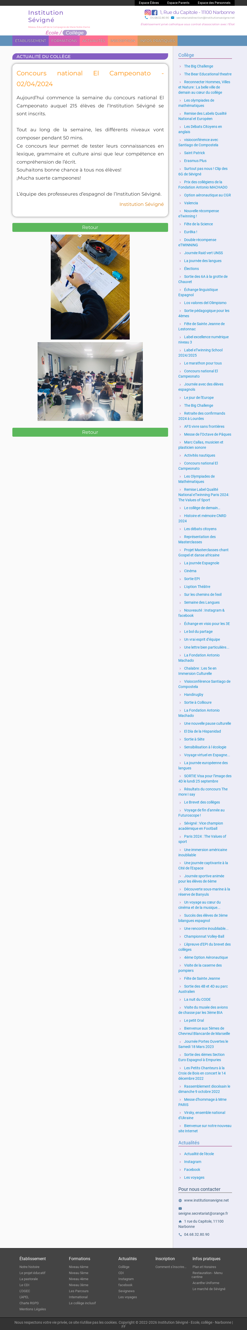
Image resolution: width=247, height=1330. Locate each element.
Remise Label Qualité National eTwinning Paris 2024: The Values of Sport (203, 494)
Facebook (189, 1168)
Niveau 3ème (78, 1284)
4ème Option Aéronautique (203, 956)
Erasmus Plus (192, 161)
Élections (188, 268)
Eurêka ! (187, 232)
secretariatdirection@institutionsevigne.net (203, 17)
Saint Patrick (191, 153)
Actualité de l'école (196, 1152)
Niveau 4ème (78, 1278)
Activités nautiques (196, 455)
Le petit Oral (191, 1019)
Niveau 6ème (78, 1266)
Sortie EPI (189, 578)
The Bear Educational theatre (204, 74)
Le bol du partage (195, 631)
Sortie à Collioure (194, 702)
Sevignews (126, 1290)
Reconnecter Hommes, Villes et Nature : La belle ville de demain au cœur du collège (204, 87)
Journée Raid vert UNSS (200, 253)
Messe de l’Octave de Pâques (204, 434)
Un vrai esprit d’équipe (199, 639)
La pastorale (28, 1278)
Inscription (122, 40)
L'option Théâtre (194, 586)
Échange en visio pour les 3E (204, 623)
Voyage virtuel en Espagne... (204, 754)
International (78, 1296)
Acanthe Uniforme (206, 1282)
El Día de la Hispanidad (199, 730)
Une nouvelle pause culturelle (204, 723)
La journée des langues (199, 260)
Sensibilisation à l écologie (202, 746)
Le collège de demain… (199, 507)
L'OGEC (24, 1290)
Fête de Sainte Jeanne (199, 977)
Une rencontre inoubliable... (203, 927)
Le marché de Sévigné (209, 1288)
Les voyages (191, 1176)
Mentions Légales (32, 1308)
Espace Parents (178, 3)
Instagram (189, 1160)
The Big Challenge (195, 66)
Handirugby (190, 694)
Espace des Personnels (214, 3)
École (52, 33)
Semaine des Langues (199, 602)
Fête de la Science (195, 224)
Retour (90, 227)
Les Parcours (79, 1290)
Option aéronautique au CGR (204, 195)
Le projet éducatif (32, 1272)
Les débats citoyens (197, 528)
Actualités (93, 40)
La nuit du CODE (194, 998)
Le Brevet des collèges (199, 801)
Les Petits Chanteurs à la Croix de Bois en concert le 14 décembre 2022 (202, 1072)
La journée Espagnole (198, 562)
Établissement (30, 40)
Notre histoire (29, 1266)
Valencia (188, 203)
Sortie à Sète (191, 738)
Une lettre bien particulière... (203, 646)
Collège (123, 1266)
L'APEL (24, 1296)
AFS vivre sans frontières (201, 426)
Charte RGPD (29, 1302)
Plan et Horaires (204, 1266)
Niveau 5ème (78, 1272)
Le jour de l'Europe (196, 397)
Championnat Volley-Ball (201, 935)
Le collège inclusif (82, 1302)
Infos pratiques (157, 40)
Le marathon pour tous (200, 363)
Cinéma (187, 570)
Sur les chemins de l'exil (199, 594)
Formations (64, 40)
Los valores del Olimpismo (202, 302)
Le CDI (24, 1284)
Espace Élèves (149, 3)
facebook (125, 1284)
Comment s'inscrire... (170, 1266)
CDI (121, 1272)
